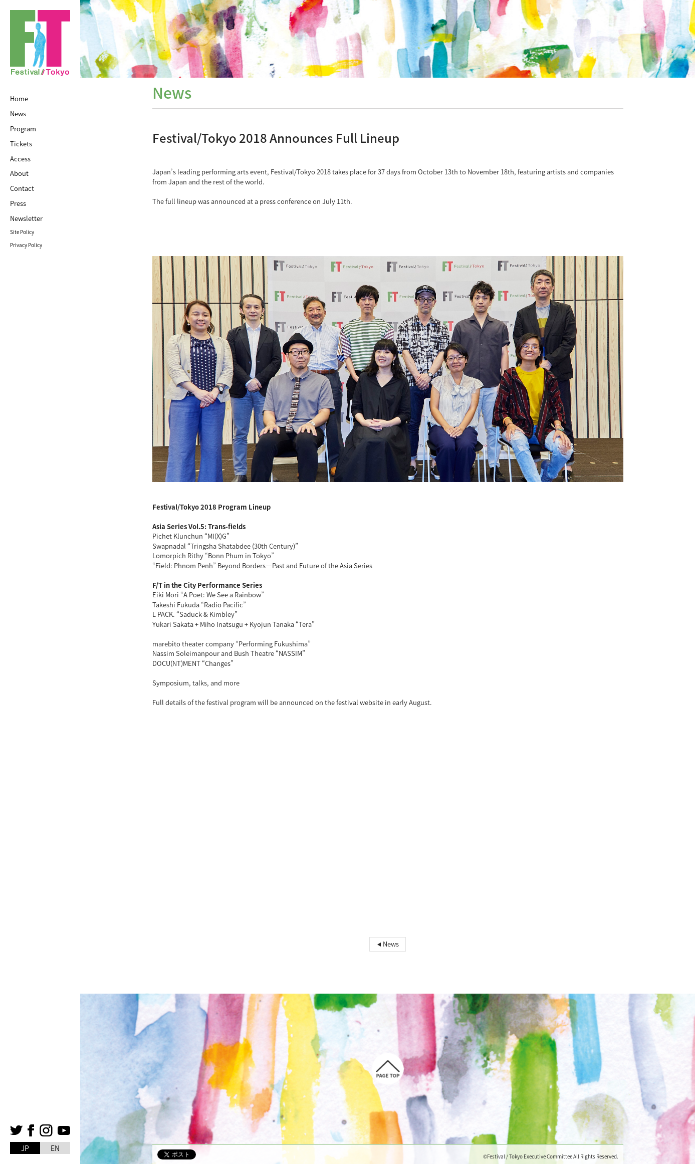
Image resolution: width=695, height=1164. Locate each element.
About (19, 173)
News (18, 113)
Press (18, 203)
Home (19, 98)
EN (55, 1148)
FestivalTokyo (40, 43)
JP (25, 1148)
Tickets (21, 143)
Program (23, 128)
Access (20, 158)
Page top (387, 1069)
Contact (22, 188)
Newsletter (26, 218)
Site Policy (22, 232)
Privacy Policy (26, 245)
